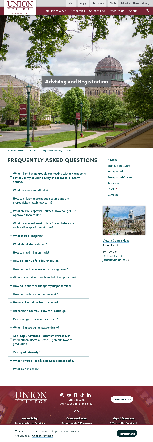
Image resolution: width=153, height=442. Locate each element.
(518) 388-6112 (84, 404)
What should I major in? (28, 236)
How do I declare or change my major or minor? (43, 286)
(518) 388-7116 (112, 256)
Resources (113, 183)
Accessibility (29, 419)
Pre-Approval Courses (120, 177)
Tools (113, 3)
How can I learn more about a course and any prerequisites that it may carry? (41, 200)
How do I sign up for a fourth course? (36, 261)
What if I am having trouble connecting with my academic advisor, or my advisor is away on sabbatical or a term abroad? (49, 178)
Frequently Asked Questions (56, 150)
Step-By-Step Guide (119, 165)
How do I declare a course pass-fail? (36, 294)
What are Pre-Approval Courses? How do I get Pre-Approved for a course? (45, 213)
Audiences (98, 3)
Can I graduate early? (26, 353)
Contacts (113, 194)
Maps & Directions (123, 419)
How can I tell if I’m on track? (31, 253)
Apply (83, 3)
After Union (116, 11)
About (133, 11)
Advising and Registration (22, 150)
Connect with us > (122, 400)
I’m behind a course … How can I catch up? (40, 311)
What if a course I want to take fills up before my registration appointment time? (44, 225)
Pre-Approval (115, 171)
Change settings (42, 435)
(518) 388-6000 (76, 400)
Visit (71, 3)
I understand (127, 433)
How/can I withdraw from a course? (35, 303)
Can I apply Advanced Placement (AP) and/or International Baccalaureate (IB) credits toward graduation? (43, 340)
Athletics (125, 3)
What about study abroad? (30, 244)
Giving (145, 3)
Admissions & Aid (54, 11)
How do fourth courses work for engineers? (41, 269)
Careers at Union (76, 419)
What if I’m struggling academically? (36, 328)
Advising (113, 159)
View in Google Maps (116, 240)
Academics (78, 11)
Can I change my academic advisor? (36, 320)
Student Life (97, 11)
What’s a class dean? (26, 370)
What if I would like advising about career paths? (44, 361)
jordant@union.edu (116, 260)
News (136, 3)
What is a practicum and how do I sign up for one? (44, 278)
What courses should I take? (31, 190)
